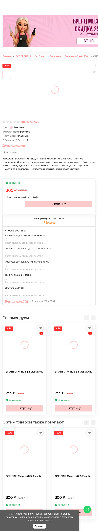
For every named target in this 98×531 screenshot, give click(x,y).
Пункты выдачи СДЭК (17, 301)
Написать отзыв (30, 122)
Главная (6, 56)
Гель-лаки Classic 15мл (77, 56)
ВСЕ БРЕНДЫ (23, 56)
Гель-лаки (55, 56)
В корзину (58, 203)
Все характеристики (13, 145)
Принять (39, 526)
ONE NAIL (40, 56)
